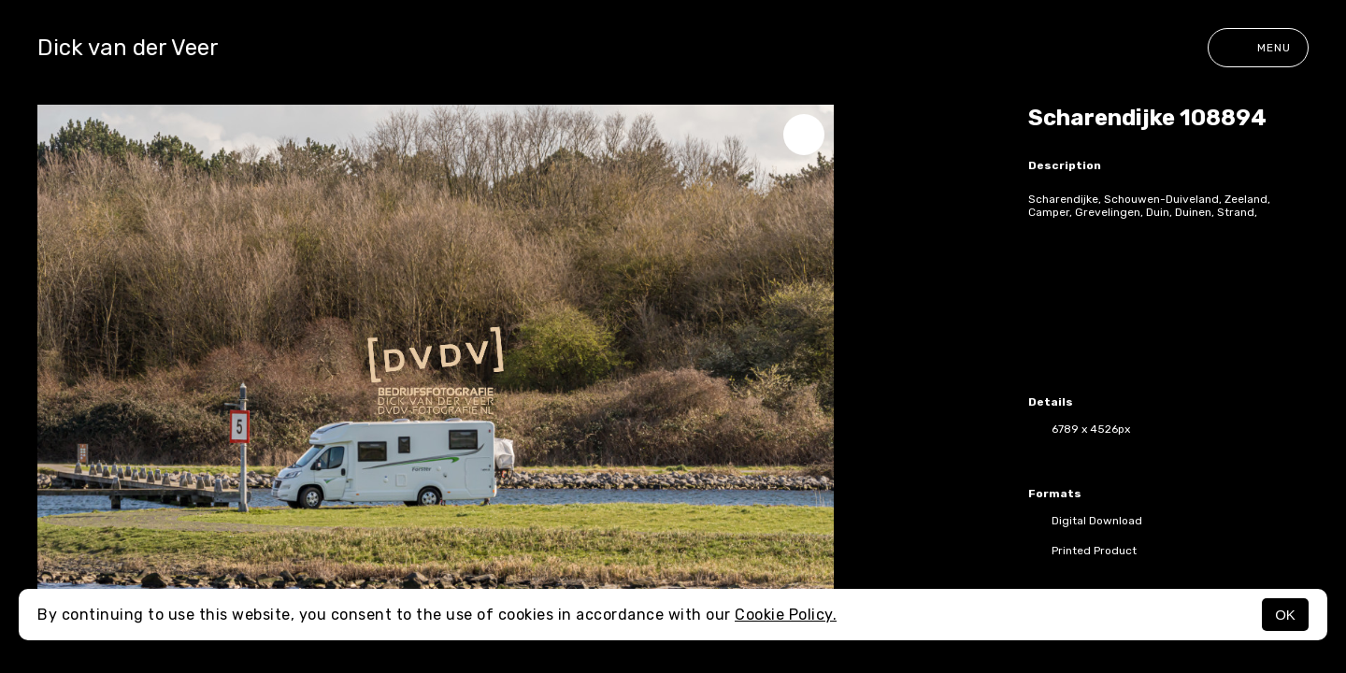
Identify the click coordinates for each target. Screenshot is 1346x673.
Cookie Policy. (786, 614)
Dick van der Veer (128, 48)
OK (1285, 615)
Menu (1258, 47)
